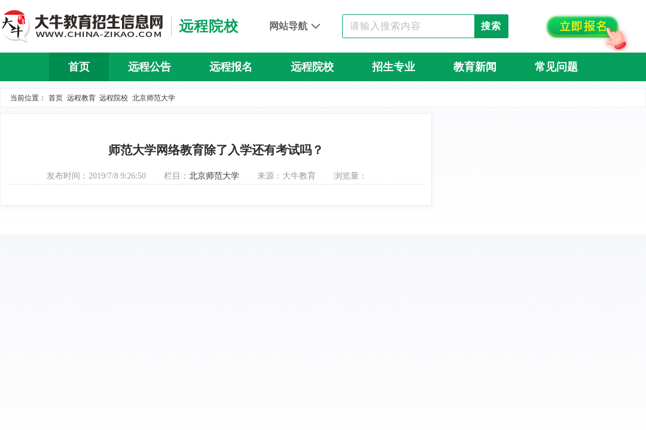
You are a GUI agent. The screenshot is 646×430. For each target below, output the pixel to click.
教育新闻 (474, 67)
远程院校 (312, 67)
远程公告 (149, 67)
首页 (79, 67)
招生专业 (393, 67)
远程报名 (230, 67)
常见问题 (556, 67)
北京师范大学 (153, 98)
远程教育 (81, 98)
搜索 (491, 26)
